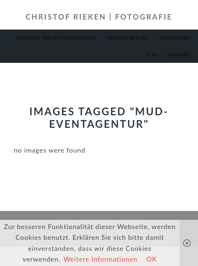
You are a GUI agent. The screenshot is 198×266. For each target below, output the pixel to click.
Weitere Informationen (100, 259)
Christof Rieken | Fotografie (99, 16)
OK (151, 259)
